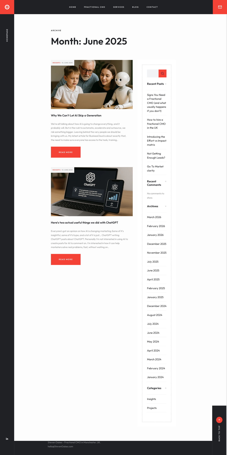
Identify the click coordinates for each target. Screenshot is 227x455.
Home (72, 7)
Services (118, 7)
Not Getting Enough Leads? (156, 155)
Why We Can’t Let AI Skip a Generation (76, 115)
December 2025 (156, 243)
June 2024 (153, 332)
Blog (135, 7)
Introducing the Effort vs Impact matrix (156, 140)
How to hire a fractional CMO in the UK (156, 123)
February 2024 (156, 368)
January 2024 (155, 377)
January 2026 (155, 234)
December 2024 (156, 306)
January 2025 (155, 297)
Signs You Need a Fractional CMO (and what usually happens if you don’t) (156, 102)
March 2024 (154, 359)
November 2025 (156, 252)
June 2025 (153, 270)
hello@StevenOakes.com (60, 446)
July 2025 (152, 261)
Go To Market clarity (155, 168)
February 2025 (156, 288)
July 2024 (153, 323)
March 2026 (154, 217)
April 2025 (153, 279)
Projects (152, 408)
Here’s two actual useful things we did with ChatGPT (84, 222)
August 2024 (154, 315)
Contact (152, 7)
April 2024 (153, 350)
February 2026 (156, 226)
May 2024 (153, 341)
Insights (151, 399)
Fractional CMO (94, 7)
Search (162, 73)
